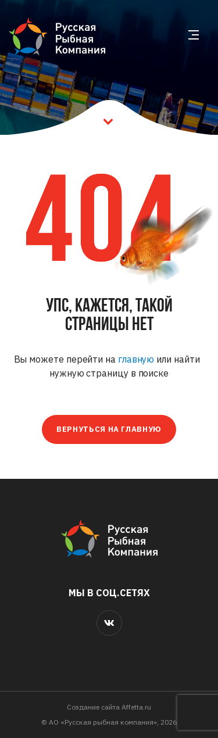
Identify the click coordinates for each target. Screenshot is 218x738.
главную (136, 359)
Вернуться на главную (109, 429)
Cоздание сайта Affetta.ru (109, 707)
